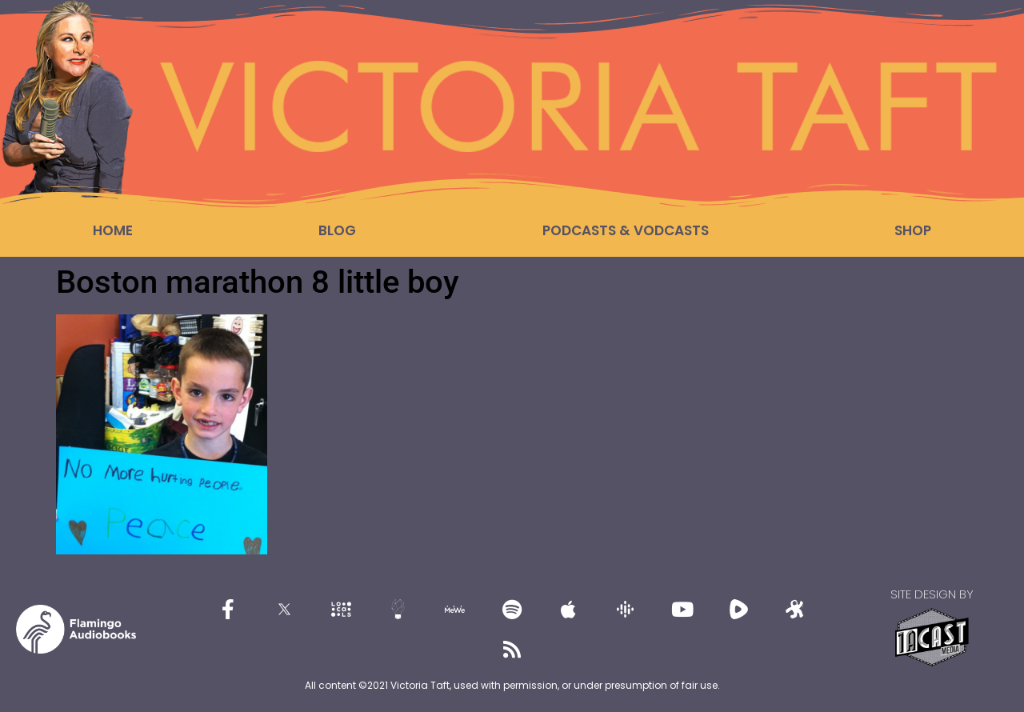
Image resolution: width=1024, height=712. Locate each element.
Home (113, 230)
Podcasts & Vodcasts (625, 230)
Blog (337, 230)
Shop (912, 230)
